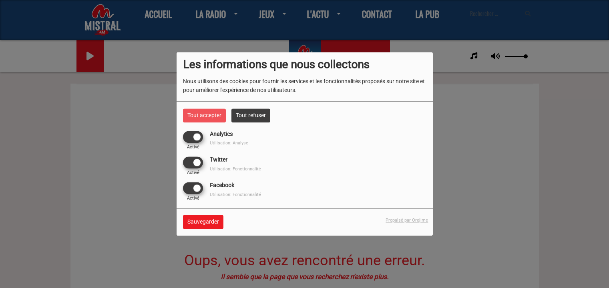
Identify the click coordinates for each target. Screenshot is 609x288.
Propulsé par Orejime (407, 220)
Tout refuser (251, 115)
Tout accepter (204, 115)
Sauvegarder (203, 222)
